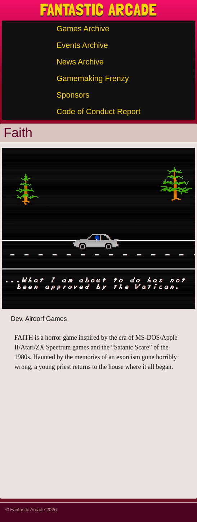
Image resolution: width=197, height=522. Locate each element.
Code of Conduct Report (98, 111)
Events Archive (82, 45)
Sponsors (73, 94)
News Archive (80, 61)
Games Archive (83, 28)
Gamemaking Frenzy (93, 78)
